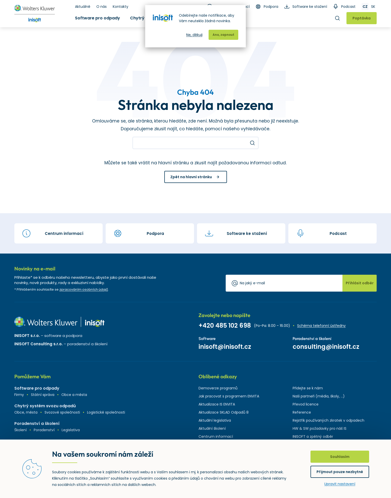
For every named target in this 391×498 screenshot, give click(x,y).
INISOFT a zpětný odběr (313, 436)
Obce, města (25, 412)
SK (373, 6)
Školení (20, 429)
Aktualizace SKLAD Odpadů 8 (224, 412)
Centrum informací (216, 436)
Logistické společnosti (106, 412)
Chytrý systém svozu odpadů (45, 406)
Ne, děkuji (194, 34)
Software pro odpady (97, 18)
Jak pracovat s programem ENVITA (229, 396)
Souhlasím (339, 456)
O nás (101, 6)
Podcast (348, 6)
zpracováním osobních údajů (83, 289)
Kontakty (120, 6)
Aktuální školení (212, 428)
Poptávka (362, 18)
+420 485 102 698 (225, 325)
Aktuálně (82, 6)
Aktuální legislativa (215, 420)
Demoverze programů (218, 388)
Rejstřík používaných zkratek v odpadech (328, 420)
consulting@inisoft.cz (326, 347)
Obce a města (74, 394)
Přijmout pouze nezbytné (340, 471)
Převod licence (306, 404)
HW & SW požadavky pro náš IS (319, 428)
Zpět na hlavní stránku (191, 176)
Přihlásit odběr (360, 283)
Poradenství (44, 429)
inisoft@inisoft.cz (225, 347)
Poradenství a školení (37, 423)
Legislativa (71, 429)
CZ (365, 6)
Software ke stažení (309, 6)
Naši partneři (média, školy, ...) (319, 396)
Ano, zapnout (223, 35)
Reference (302, 412)
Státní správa (42, 394)
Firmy (19, 394)
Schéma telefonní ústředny (321, 325)
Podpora (271, 6)
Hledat (337, 18)
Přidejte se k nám (308, 388)
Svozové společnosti (62, 412)
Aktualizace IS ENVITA (217, 404)
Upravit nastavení (339, 483)
